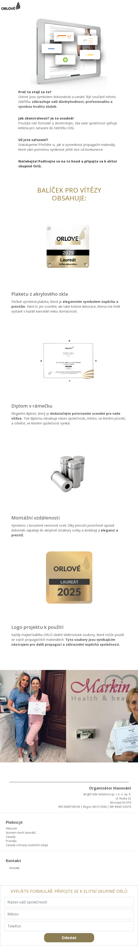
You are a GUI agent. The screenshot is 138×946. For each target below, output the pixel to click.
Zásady (11, 837)
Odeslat (69, 937)
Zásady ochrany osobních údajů (27, 845)
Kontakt (14, 868)
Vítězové (11, 828)
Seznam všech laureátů (21, 833)
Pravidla (11, 841)
